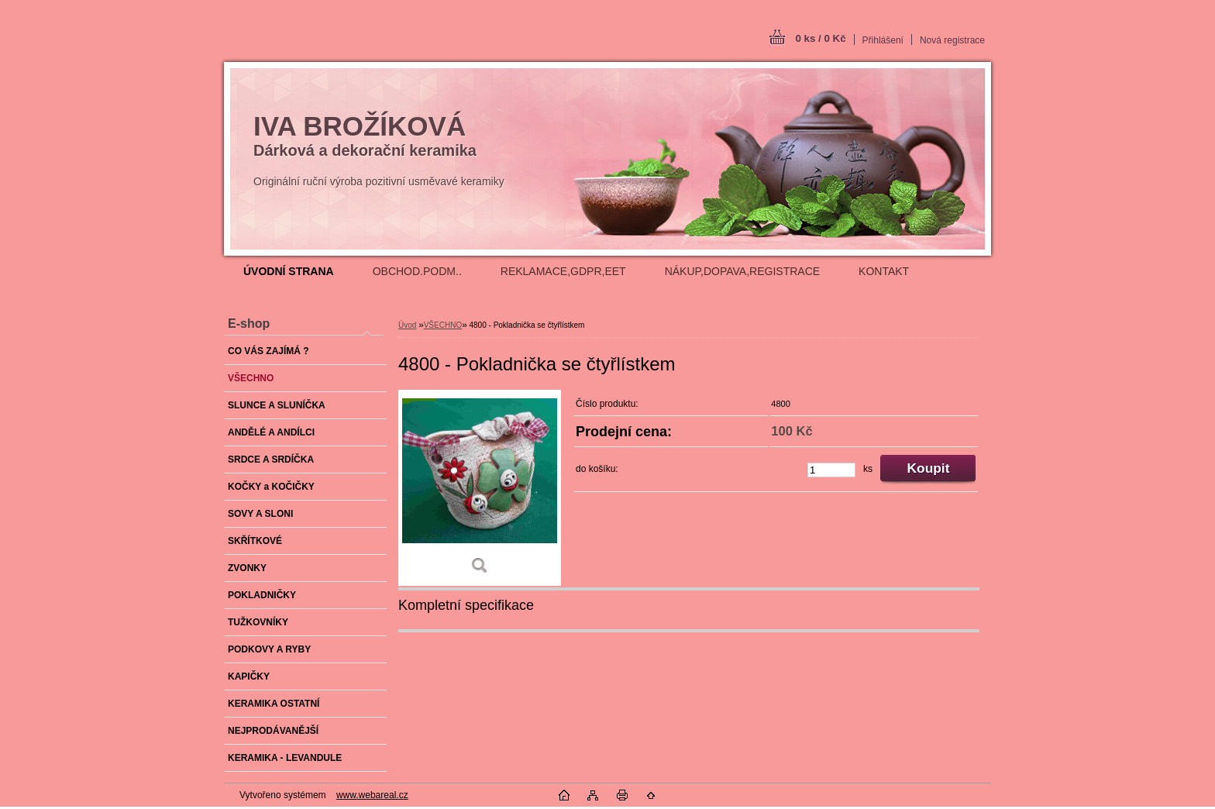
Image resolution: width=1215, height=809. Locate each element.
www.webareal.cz (372, 795)
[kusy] (831, 470)
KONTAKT (884, 271)
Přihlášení (883, 40)
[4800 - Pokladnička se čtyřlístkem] (479, 488)
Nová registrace (952, 40)
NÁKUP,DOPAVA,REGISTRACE (742, 271)
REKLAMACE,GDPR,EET (563, 271)
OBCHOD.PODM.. (417, 271)
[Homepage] (288, 271)
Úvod (407, 325)
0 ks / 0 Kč (820, 38)
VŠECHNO (443, 325)
